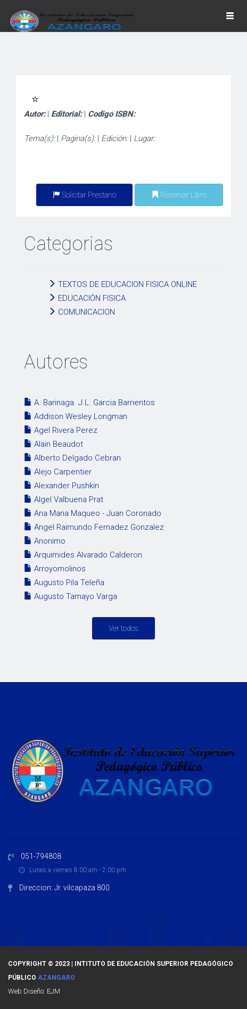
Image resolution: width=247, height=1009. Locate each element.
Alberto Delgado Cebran (72, 458)
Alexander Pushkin (61, 485)
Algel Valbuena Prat (63, 499)
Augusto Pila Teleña (64, 582)
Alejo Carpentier (58, 472)
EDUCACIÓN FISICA (87, 298)
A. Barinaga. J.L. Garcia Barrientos (89, 402)
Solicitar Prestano (84, 195)
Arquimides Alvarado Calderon (83, 555)
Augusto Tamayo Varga (70, 596)
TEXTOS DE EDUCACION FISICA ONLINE (122, 284)
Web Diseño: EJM (34, 991)
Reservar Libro (179, 195)
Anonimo (44, 541)
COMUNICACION (81, 312)
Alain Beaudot (53, 444)
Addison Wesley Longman (75, 416)
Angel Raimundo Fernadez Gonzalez (94, 527)
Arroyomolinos (55, 568)
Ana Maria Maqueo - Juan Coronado (92, 513)
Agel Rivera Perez (60, 430)
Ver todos (123, 628)
